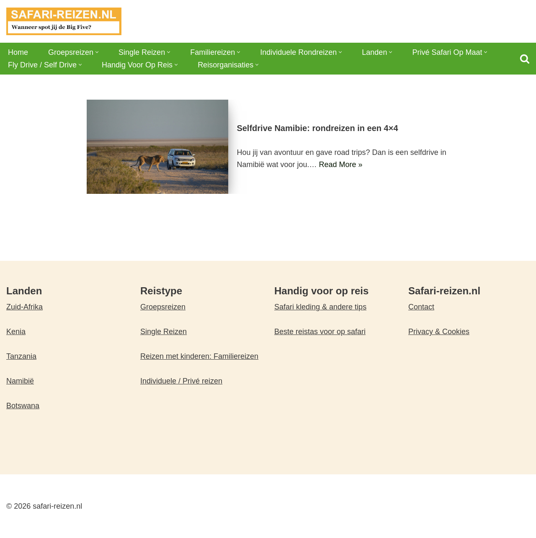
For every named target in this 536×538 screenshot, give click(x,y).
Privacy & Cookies (438, 331)
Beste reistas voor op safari (320, 331)
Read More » (340, 164)
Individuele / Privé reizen (181, 381)
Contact (421, 307)
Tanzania (21, 356)
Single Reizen (163, 331)
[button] (96, 52)
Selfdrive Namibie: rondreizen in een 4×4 (317, 128)
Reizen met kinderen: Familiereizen (199, 356)
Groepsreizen (163, 307)
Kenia (16, 331)
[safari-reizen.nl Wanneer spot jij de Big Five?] (63, 21)
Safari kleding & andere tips (320, 307)
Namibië (20, 381)
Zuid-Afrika (24, 307)
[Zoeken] (525, 59)
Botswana (22, 406)
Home (18, 52)
